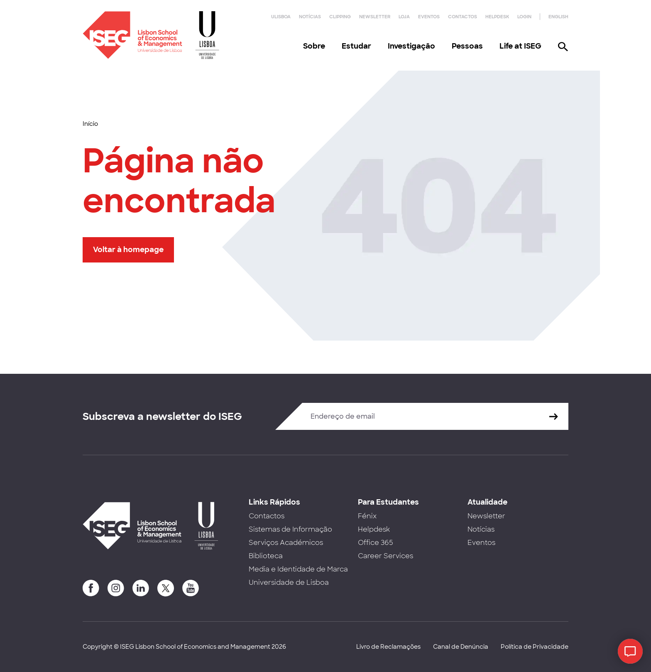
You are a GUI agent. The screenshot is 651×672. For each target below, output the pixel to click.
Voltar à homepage (128, 250)
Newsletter (374, 17)
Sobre (314, 46)
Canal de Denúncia (460, 646)
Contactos (462, 17)
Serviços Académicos (286, 542)
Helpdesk (497, 17)
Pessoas (467, 46)
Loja (404, 17)
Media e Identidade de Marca (298, 569)
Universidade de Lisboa (289, 582)
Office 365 (375, 542)
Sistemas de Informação (290, 529)
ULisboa (281, 17)
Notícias (310, 17)
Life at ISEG (520, 46)
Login (524, 17)
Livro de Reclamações (388, 646)
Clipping (340, 17)
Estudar (356, 46)
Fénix (367, 516)
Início (90, 124)
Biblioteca (266, 556)
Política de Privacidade (534, 646)
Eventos (429, 17)
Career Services (385, 556)
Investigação (411, 46)
